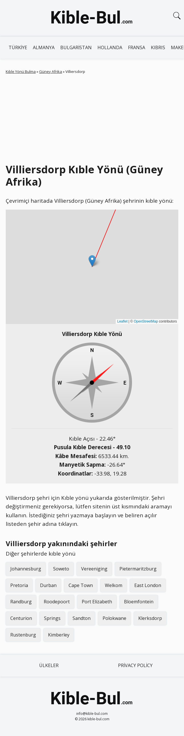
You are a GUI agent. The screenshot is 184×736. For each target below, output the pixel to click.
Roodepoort (57, 601)
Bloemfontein (138, 601)
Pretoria (19, 585)
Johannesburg (25, 569)
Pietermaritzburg (138, 569)
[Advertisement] (92, 117)
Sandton (82, 618)
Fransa (136, 47)
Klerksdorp (150, 618)
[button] (92, 261)
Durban (48, 585)
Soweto (61, 569)
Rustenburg (23, 635)
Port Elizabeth (97, 601)
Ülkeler (49, 665)
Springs (52, 618)
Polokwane (114, 618)
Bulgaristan (76, 47)
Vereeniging (94, 569)
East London (147, 585)
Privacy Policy (135, 665)
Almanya (44, 47)
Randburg (21, 601)
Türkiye (18, 47)
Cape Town (81, 585)
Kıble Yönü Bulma (21, 71)
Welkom (113, 585)
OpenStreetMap (146, 321)
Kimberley (58, 635)
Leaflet (122, 321)
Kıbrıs (158, 47)
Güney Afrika (50, 71)
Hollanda (109, 47)
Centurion (21, 618)
